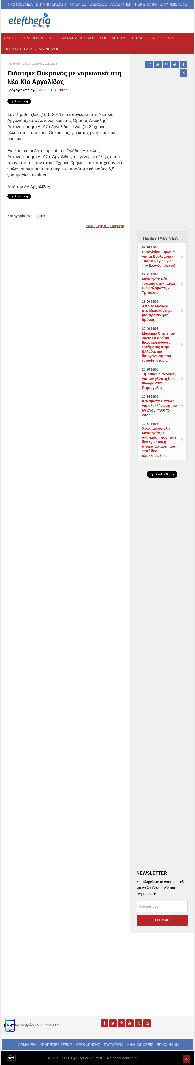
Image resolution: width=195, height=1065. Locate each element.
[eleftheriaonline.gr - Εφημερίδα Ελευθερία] (30, 20)
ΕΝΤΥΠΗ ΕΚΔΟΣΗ (51, 4)
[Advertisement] (162, 591)
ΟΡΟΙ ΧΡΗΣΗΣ (88, 1045)
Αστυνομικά (36, 216)
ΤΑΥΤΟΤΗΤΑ (114, 1045)
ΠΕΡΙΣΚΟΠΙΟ (146, 4)
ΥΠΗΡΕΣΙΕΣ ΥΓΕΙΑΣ (56, 1045)
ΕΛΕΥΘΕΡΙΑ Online (52, 90)
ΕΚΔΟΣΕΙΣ (98, 4)
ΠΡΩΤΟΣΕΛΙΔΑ (20, 4)
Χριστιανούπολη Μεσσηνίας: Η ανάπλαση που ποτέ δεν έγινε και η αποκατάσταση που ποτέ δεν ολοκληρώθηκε (159, 442)
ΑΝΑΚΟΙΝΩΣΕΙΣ (140, 1045)
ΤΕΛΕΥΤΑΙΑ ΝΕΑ (160, 238)
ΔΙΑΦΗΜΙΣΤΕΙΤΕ (173, 4)
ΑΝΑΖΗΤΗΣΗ (121, 4)
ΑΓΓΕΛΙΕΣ (78, 4)
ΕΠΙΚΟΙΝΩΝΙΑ (168, 1045)
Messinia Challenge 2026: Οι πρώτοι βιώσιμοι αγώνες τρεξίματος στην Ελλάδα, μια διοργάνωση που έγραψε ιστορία (158, 346)
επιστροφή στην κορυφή (105, 226)
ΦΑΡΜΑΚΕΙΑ (26, 1045)
